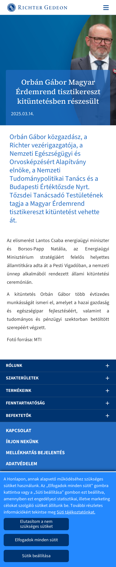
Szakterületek (22, 378)
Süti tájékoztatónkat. (76, 512)
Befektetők (18, 415)
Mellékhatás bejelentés (35, 452)
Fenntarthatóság (25, 403)
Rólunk (14, 365)
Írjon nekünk (22, 441)
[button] (104, 366)
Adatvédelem (21, 463)
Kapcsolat (18, 430)
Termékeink (18, 390)
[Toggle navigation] (105, 7)
